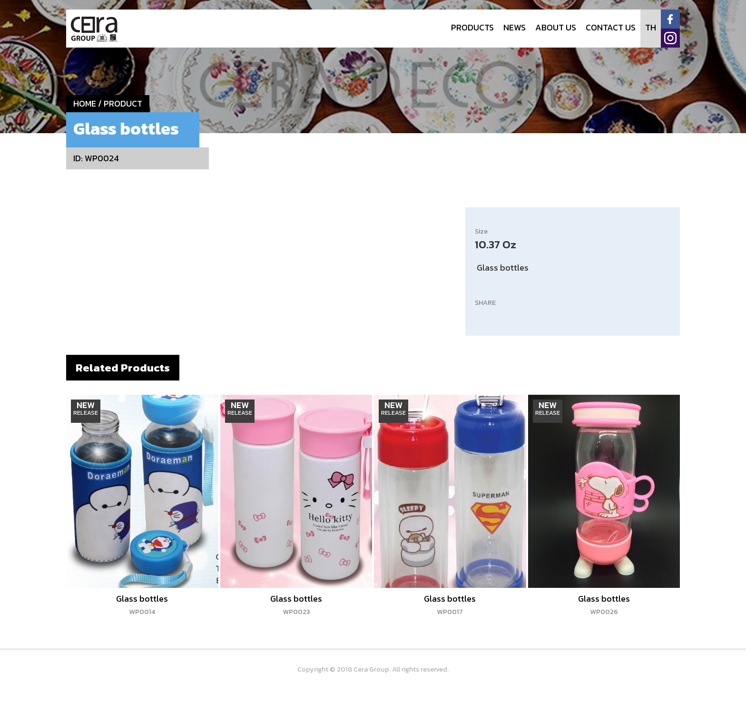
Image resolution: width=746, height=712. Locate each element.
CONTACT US (611, 27)
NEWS (514, 27)
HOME (84, 103)
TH (650, 27)
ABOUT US (555, 27)
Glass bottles (142, 604)
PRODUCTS (472, 27)
